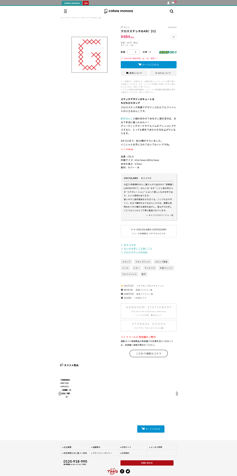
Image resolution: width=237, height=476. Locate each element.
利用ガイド (126, 438)
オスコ (127, 27)
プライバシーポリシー (102, 444)
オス (68, 18)
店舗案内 (97, 438)
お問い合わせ (147, 454)
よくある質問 (156, 438)
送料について (134, 73)
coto (62, 18)
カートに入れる (150, 64)
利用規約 (125, 444)
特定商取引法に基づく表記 (75, 444)
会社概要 (67, 438)
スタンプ (75, 18)
